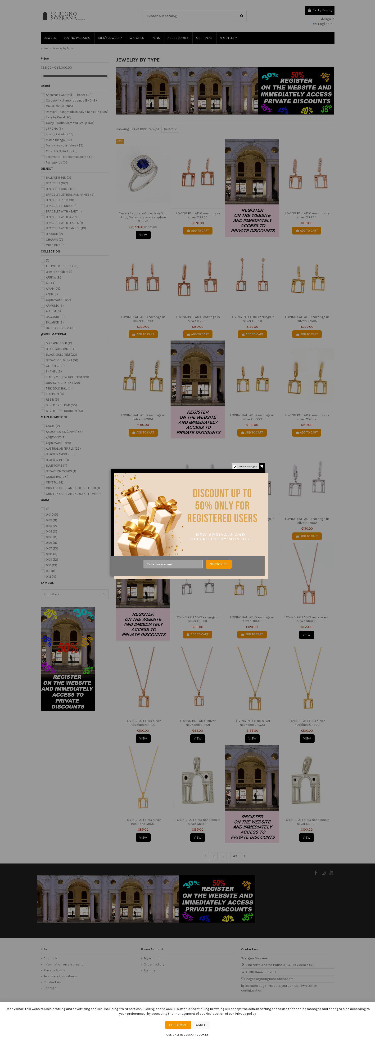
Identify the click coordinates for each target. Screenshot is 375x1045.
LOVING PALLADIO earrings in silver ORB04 (198, 521)
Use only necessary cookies (187, 1034)
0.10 (51, 565)
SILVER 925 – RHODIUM (64, 411)
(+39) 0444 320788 (261, 972)
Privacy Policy (54, 970)
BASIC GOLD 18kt (60, 328)
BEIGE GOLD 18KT (61, 349)
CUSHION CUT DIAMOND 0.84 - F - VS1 (73, 494)
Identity (150, 970)
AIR (50, 283)
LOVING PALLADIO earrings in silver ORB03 (252, 521)
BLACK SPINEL (57, 460)
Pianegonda (56, 162)
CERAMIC (55, 366)
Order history (154, 964)
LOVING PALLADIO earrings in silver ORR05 (198, 215)
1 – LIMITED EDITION (62, 266)
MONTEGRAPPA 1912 (61, 151)
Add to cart (198, 230)
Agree (201, 1025)
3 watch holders (59, 272)
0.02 (51, 520)
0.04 (51, 531)
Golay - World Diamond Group (70, 123)
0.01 (52, 514)
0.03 (51, 526)
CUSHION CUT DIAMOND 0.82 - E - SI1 (73, 488)
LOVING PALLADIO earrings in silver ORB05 (143, 521)
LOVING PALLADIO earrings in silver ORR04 (307, 215)
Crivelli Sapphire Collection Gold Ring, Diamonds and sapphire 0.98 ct (143, 217)
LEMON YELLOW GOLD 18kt (67, 377)
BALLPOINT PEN (58, 177)
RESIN (52, 399)
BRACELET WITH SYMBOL (66, 228)
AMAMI (53, 288)
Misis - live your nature (64, 145)
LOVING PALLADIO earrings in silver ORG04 (143, 417)
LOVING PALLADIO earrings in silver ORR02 (198, 319)
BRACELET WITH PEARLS (64, 223)
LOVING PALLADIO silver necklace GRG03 (252, 723)
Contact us (52, 982)
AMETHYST (56, 437)
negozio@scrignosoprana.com (270, 979)
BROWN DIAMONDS (61, 471)
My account (153, 958)
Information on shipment (63, 964)
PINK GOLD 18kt (60, 388)
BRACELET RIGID (60, 200)
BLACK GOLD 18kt (61, 354)
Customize (178, 1025)
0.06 (51, 543)
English (323, 24)
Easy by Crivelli (58, 117)
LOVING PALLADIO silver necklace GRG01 (143, 822)
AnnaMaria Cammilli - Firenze (68, 95)
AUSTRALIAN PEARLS (63, 448)
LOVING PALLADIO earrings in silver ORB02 (307, 521)
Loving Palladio (59, 134)
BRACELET (57, 183)
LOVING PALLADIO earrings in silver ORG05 (307, 319)
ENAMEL (54, 371)
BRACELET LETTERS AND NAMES (70, 194)
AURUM (53, 311)
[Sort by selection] (170, 129)
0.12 (51, 576)
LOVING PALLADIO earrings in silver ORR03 (143, 319)
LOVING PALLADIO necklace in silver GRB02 (306, 822)
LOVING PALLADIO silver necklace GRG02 (307, 723)
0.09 (52, 559)
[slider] (42, 76)
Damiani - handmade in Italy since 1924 (77, 112)
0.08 (51, 554)
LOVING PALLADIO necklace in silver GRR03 (306, 619)
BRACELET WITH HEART (64, 211)
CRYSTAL (54, 482)
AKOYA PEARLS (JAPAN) (64, 432)
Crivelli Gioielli (59, 106)
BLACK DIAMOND (60, 454)
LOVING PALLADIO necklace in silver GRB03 (197, 822)
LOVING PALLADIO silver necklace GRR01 (198, 723)
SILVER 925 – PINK (61, 405)
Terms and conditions (60, 976)
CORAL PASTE (57, 476)
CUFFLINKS (56, 245)
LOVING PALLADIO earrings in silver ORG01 (252, 619)
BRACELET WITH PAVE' (63, 217)
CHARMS (54, 239)
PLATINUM (55, 394)
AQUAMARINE (58, 300)
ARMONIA (55, 305)
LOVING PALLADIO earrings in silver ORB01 (197, 619)
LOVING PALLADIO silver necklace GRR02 (143, 723)
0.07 (52, 548)
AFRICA (53, 277)
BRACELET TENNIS (61, 206)
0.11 (50, 571)
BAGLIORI (55, 317)
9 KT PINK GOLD (59, 343)
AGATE (53, 426)
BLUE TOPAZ (56, 465)
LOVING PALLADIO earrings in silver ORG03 (252, 417)
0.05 (51, 537)
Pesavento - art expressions (69, 157)
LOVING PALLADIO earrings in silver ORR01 (252, 319)
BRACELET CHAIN (60, 189)
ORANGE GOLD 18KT (63, 383)
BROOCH (54, 234)
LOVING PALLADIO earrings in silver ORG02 (307, 417)
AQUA (52, 294)
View (143, 235)
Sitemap (50, 988)
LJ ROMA (54, 128)
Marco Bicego (59, 140)
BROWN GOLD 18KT (62, 360)
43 (235, 856)
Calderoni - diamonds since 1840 (71, 100)
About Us (51, 958)
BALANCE (55, 322)
